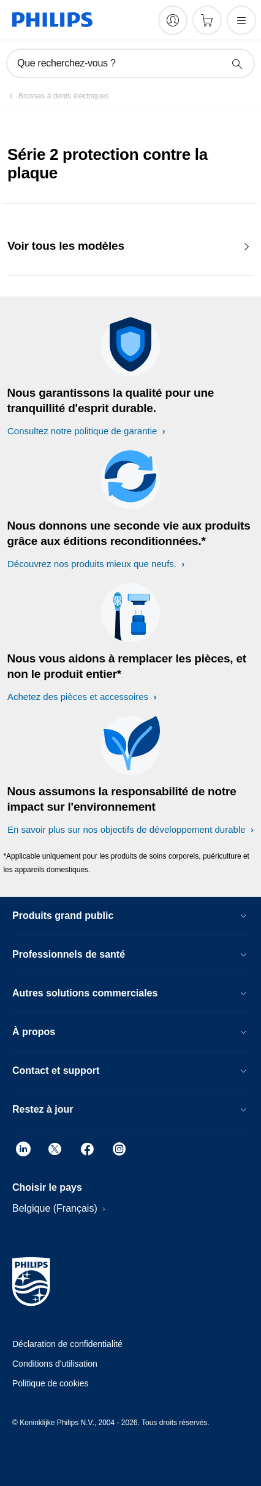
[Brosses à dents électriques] (56, 96)
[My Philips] (172, 20)
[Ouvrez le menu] (241, 20)
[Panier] (207, 20)
